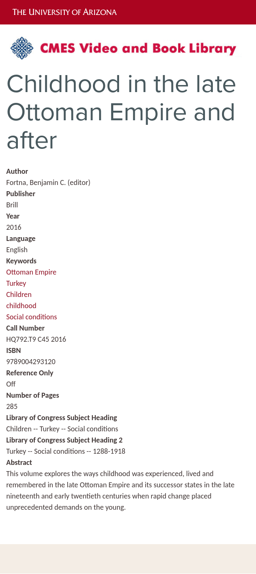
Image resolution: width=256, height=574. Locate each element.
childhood (21, 305)
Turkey (16, 283)
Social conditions (31, 316)
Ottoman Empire (31, 272)
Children (19, 294)
